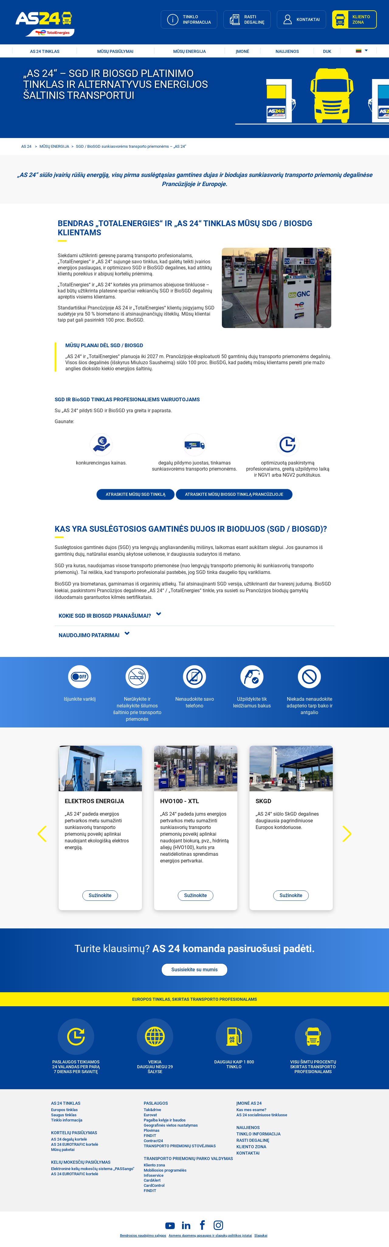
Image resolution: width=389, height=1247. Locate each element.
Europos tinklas (64, 1109)
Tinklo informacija (66, 1120)
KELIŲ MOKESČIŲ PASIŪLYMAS (80, 1162)
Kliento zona (154, 1165)
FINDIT (150, 1135)
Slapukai (260, 1236)
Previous (45, 834)
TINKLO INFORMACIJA (258, 1133)
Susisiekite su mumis (194, 969)
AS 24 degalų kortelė (69, 1139)
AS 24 (26, 146)
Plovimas (152, 1130)
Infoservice (154, 1175)
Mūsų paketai (62, 1149)
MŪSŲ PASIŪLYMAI (115, 51)
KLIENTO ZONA (251, 1146)
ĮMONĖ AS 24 (249, 1103)
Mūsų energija (189, 51)
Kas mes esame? (251, 1109)
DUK (327, 51)
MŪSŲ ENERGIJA (54, 146)
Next (343, 834)
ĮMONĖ (242, 51)
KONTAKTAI (248, 1153)
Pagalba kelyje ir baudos (165, 1120)
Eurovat (150, 1115)
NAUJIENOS (287, 51)
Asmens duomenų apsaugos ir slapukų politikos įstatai (210, 1236)
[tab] (194, 615)
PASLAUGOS (156, 1103)
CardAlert (152, 1180)
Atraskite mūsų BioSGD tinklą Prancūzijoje (234, 494)
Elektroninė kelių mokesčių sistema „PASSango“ (92, 1168)
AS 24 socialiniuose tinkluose (261, 1115)
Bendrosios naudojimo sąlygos (143, 1236)
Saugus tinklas (64, 1115)
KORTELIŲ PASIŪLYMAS (74, 1132)
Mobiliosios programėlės (165, 1170)
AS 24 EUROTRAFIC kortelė (74, 1144)
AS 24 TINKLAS (44, 51)
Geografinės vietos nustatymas (171, 1125)
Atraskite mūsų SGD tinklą (135, 494)
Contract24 (153, 1140)
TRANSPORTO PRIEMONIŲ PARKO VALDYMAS (188, 1158)
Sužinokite (100, 895)
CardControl (154, 1185)
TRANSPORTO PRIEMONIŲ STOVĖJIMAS (180, 1146)
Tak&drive (152, 1109)
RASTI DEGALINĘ (252, 1140)
